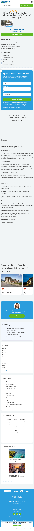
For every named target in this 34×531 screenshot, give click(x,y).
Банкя (3, 357)
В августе (16, 426)
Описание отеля (13, 116)
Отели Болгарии (10, 328)
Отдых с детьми (10, 402)
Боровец (4, 363)
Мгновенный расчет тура (17, 316)
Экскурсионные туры (11, 388)
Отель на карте (17, 120)
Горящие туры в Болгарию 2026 (13, 336)
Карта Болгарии (20, 332)
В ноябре (22, 426)
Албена (4, 348)
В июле (15, 424)
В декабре (16, 433)
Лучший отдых (9, 406)
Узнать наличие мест (17, 34)
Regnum (26, 293)
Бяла (3, 367)
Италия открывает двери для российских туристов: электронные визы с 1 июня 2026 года (16, 476)
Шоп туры (8, 393)
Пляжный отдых (10, 381)
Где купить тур (17, 503)
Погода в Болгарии (10, 332)
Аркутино (4, 350)
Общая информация (11, 330)
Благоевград (5, 361)
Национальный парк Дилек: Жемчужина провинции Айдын (16, 460)
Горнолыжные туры (10, 391)
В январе (16, 435)
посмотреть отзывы (17, 31)
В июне (15, 422)
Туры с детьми (9, 397)
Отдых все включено (11, 400)
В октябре (22, 424)
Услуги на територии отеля (17, 118)
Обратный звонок (17, 499)
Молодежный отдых (11, 386)
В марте (9, 422)
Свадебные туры (10, 395)
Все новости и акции (7, 481)
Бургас (3, 365)
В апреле (9, 424)
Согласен (17, 525)
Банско (4, 359)
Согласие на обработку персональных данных (16, 106)
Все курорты (5, 370)
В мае (8, 426)
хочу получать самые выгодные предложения (15, 102)
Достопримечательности (12, 334)
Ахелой (4, 352)
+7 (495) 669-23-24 (6, 5)
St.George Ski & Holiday (7, 293)
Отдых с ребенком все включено (14, 404)
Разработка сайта (13, 516)
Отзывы (23, 116)
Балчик (4, 354)
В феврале (16, 437)
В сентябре (23, 422)
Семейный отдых (10, 384)
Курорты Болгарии (19, 328)
